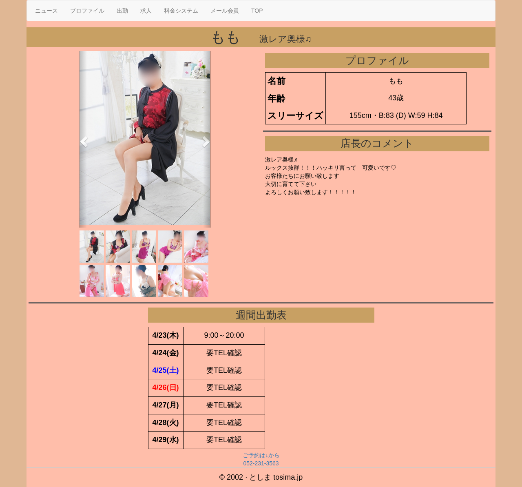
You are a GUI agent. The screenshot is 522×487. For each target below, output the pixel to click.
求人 (146, 10)
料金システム (181, 10)
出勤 (122, 10)
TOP (257, 10)
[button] (83, 139)
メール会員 (224, 10)
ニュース (46, 10)
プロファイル (87, 10)
